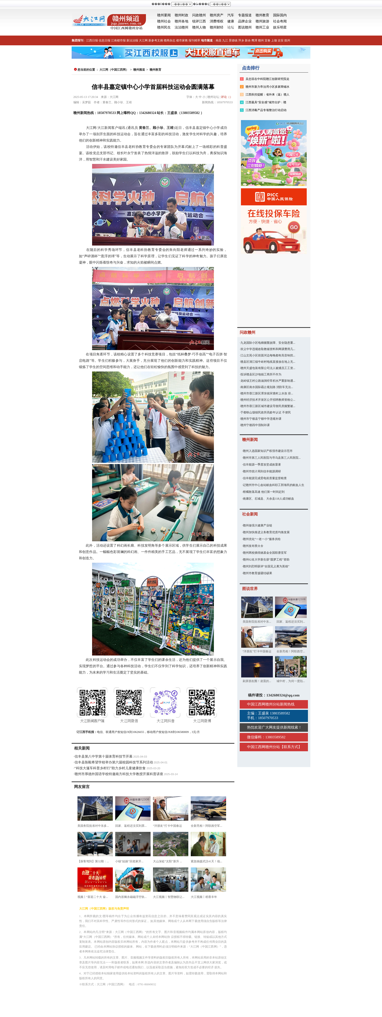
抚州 (287, 40)
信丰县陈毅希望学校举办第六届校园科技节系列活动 (114, 762)
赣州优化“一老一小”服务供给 (262, 539)
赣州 (261, 40)
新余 (248, 40)
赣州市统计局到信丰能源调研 (262, 471)
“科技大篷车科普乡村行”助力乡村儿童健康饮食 (110, 768)
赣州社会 (164, 21)
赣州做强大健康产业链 (257, 525)
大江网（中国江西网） (114, 69)
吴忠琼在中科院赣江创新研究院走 (267, 79)
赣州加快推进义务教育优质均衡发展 (266, 532)
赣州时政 (181, 15)
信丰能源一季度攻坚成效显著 (262, 464)
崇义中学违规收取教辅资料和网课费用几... (267, 349)
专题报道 (245, 15)
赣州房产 (216, 15)
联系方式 (291, 747)
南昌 (218, 40)
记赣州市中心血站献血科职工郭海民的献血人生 (273, 485)
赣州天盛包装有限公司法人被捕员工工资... (267, 368)
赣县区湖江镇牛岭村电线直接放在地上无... (267, 361)
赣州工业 (262, 27)
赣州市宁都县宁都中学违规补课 (260, 418)
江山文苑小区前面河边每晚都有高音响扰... (267, 355)
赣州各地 (181, 21)
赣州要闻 (164, 15)
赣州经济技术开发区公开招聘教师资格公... (267, 399)
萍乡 (241, 40)
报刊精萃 (194, 40)
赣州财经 (216, 27)
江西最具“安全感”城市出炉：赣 (266, 102)
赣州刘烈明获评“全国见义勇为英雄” (266, 566)
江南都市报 (118, 40)
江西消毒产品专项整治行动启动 (266, 110)
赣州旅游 (262, 21)
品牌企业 (245, 21)
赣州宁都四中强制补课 (255, 425)
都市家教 (182, 40)
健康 (230, 21)
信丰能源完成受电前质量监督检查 (265, 478)
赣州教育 (262, 15)
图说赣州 (245, 27)
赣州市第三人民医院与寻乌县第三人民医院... (272, 457)
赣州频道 (139, 69)
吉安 (281, 40)
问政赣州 (199, 15)
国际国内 (280, 15)
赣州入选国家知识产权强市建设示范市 (268, 451)
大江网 (143, 40)
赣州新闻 (250, 439)
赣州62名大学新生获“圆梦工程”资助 (266, 559)
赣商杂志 (169, 40)
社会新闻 (250, 514)
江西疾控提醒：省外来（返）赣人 (267, 94)
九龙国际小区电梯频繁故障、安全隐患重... (267, 342)
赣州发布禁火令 (253, 546)
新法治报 (132, 40)
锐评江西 (199, 21)
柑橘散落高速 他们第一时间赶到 (264, 492)
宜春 (267, 40)
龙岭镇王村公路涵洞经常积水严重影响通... (267, 380)
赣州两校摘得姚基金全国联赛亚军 (265, 552)
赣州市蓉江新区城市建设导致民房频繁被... (267, 406)
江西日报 (92, 40)
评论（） (227, 97)
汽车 (230, 15)
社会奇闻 (280, 21)
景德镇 (233, 40)
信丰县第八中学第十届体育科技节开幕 (104, 756)
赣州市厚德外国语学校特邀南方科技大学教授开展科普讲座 (119, 774)
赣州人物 (199, 27)
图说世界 (250, 589)
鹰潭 (254, 40)
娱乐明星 (280, 27)
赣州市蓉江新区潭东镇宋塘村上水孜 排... (266, 393)
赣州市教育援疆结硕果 (257, 573)
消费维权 (216, 21)
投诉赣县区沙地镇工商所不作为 (260, 374)
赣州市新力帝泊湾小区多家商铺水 (267, 86)
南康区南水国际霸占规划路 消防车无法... (266, 387)
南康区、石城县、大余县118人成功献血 (268, 498)
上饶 (274, 40)
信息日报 (104, 40)
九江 (225, 40)
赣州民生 (164, 27)
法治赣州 (181, 27)
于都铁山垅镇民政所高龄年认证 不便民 (265, 412)
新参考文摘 (155, 40)
